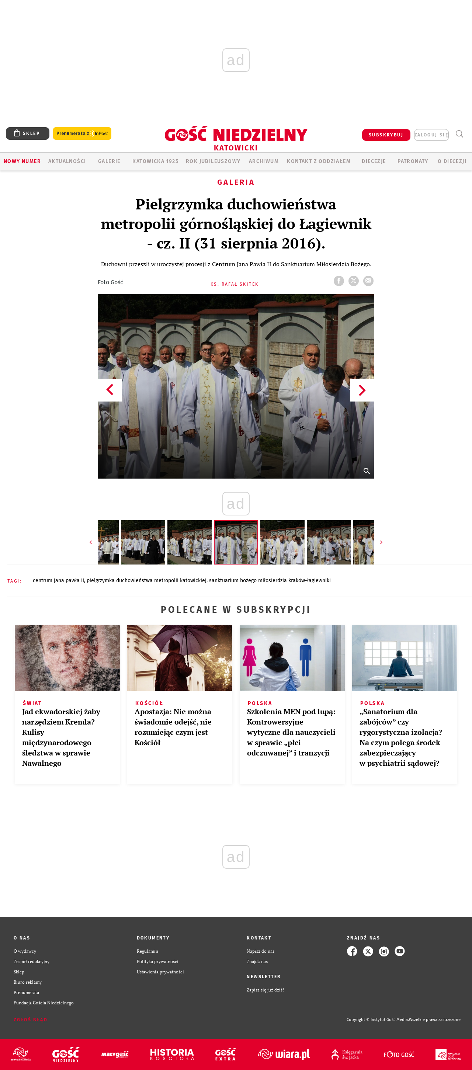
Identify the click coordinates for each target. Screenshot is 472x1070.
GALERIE (109, 161)
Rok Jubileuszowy (213, 161)
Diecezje (374, 161)
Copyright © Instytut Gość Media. (378, 1019)
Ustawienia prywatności (160, 972)
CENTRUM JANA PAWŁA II (58, 580)
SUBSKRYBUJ (386, 135)
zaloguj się (431, 135)
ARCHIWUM (264, 161)
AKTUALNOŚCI (67, 161)
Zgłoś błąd (31, 1019)
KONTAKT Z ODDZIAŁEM (319, 161)
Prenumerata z (82, 133)
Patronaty (413, 161)
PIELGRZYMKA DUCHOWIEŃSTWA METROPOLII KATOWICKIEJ (146, 580)
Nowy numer (22, 161)
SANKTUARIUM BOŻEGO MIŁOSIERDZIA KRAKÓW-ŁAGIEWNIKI (270, 580)
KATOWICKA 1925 (155, 161)
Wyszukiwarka (459, 134)
